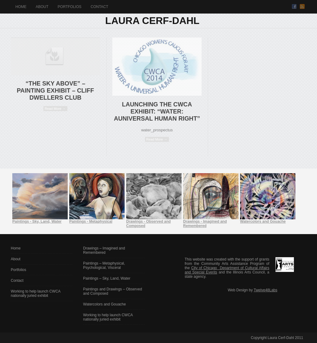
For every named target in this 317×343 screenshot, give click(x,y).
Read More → (55, 108)
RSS (302, 6)
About (42, 7)
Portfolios (69, 7)
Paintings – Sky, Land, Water (106, 278)
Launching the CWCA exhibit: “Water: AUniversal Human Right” (157, 111)
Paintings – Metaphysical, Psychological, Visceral (104, 265)
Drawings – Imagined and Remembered (104, 250)
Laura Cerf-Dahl (152, 20)
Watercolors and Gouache (104, 304)
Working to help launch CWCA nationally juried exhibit (35, 293)
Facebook (294, 6)
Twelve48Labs (265, 290)
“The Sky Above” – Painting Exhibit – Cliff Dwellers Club (55, 90)
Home (20, 7)
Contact (99, 7)
